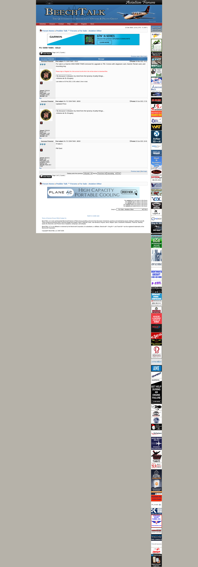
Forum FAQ (55, 218)
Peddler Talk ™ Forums (66, 31)
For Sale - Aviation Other (90, 31)
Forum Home (48, 31)
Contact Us (63, 218)
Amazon (52, 24)
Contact (61, 24)
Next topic (144, 56)
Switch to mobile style (93, 216)
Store (92, 24)
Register (84, 24)
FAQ (68, 24)
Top (40, 98)
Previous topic (135, 56)
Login (76, 24)
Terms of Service (46, 218)
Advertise (43, 24)
